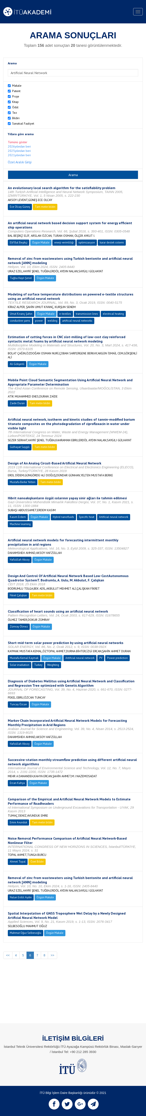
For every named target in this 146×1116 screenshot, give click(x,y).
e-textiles (65, 314)
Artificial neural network (113, 517)
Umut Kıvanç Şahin (21, 314)
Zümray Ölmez (19, 626)
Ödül (15, 107)
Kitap (15, 102)
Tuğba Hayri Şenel (21, 278)
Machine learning (20, 524)
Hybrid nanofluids (63, 517)
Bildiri (16, 118)
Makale (17, 86)
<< (8, 955)
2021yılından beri (19, 155)
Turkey (38, 665)
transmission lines (87, 314)
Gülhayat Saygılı (20, 447)
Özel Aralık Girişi (20, 162)
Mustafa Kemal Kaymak (24, 658)
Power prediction (117, 658)
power (39, 321)
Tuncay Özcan (18, 704)
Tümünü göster (17, 142)
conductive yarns (20, 321)
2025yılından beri (19, 151)
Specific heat (86, 517)
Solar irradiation (19, 665)
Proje (15, 96)
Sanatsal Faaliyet (23, 123)
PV (100, 658)
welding (52, 321)
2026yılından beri (19, 146)
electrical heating (113, 314)
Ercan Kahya (17, 783)
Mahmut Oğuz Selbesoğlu (25, 933)
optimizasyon (86, 242)
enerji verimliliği (64, 242)
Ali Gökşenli (17, 364)
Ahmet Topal (18, 861)
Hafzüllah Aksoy (20, 559)
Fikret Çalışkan (18, 595)
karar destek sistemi (112, 242)
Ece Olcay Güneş (20, 207)
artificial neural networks (77, 321)
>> (52, 955)
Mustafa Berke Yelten (22, 482)
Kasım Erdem (18, 517)
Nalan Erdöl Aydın (21, 897)
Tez (14, 113)
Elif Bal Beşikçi (18, 242)
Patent (16, 91)
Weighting (53, 665)
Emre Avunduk (18, 822)
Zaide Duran (17, 403)
